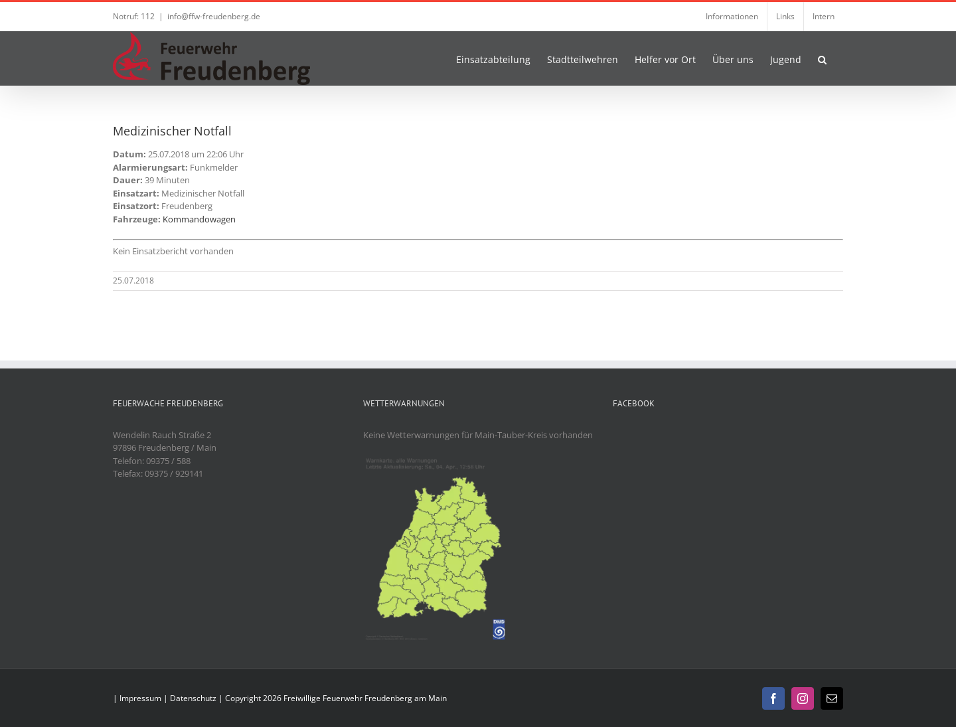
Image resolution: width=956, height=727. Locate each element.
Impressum (140, 698)
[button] (822, 58)
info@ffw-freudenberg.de (213, 16)
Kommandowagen (199, 219)
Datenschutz (193, 698)
